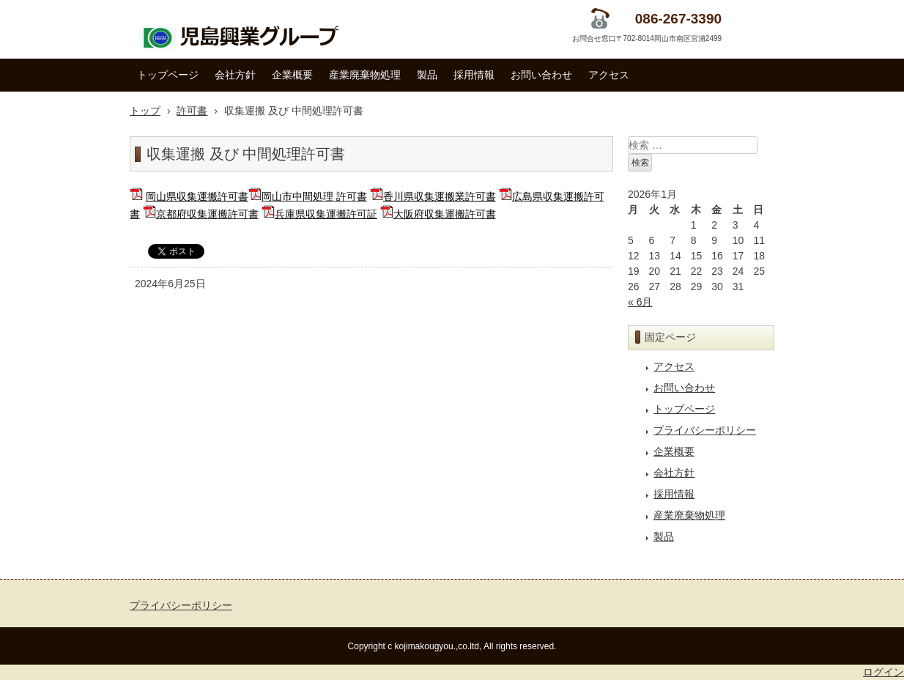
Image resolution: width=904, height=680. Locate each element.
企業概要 (292, 75)
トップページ (168, 75)
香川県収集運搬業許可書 (439, 196)
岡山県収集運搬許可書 (197, 196)
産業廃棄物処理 (365, 75)
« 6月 (640, 302)
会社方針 (235, 75)
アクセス (608, 75)
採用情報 (473, 75)
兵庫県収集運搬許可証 (326, 214)
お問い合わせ (541, 75)
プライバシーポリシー (704, 430)
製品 (427, 75)
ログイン (883, 672)
